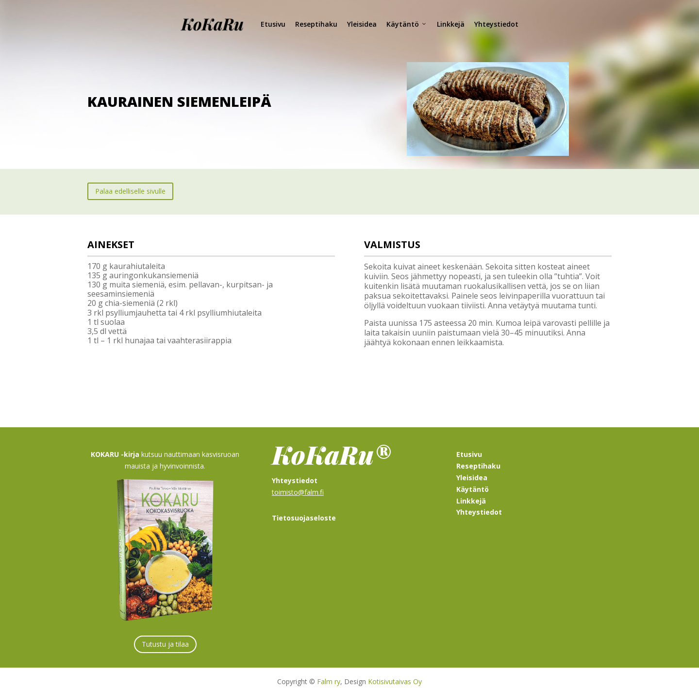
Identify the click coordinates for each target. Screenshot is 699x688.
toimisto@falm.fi (298, 484)
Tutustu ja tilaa (165, 636)
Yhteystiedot (496, 24)
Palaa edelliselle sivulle (130, 183)
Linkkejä (451, 24)
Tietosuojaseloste (304, 510)
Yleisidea (362, 24)
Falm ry (328, 673)
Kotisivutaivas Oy (395, 673)
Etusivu (273, 24)
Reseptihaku (316, 24)
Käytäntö (406, 24)
